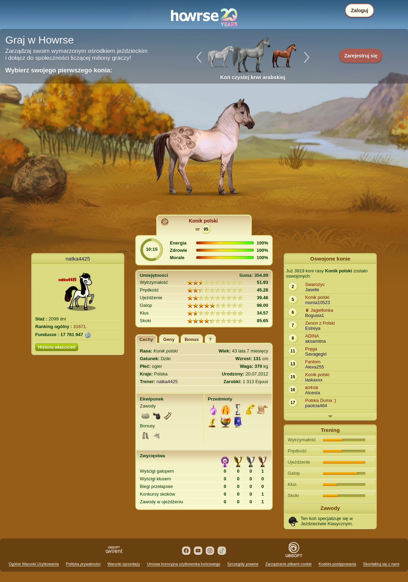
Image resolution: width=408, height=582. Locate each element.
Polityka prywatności (83, 564)
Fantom (312, 361)
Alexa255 (314, 367)
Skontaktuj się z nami (381, 564)
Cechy (146, 339)
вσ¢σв (311, 387)
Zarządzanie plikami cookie (288, 564)
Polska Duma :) (320, 400)
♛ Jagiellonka (319, 310)
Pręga (311, 348)
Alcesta (312, 392)
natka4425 (78, 259)
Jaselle (312, 289)
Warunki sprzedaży (123, 564)
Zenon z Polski (320, 323)
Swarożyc (315, 284)
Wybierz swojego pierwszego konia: (58, 70)
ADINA (312, 336)
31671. (80, 326)
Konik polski (203, 221)
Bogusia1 (314, 315)
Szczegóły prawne (242, 564)
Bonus (192, 339)
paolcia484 (316, 405)
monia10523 (317, 302)
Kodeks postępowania (337, 564)
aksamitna (315, 341)
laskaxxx (314, 379)
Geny (169, 339)
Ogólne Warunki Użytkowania (34, 564)
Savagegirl (315, 354)
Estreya (312, 328)
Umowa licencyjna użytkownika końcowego (183, 564)
